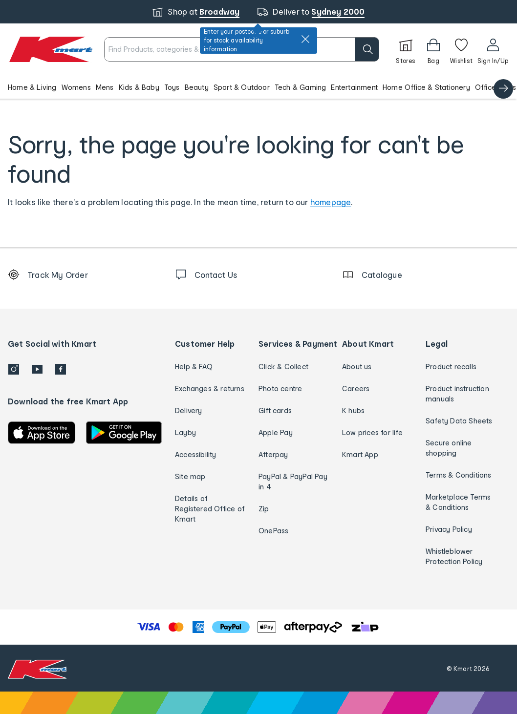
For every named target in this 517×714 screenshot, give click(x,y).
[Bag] (433, 49)
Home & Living (32, 87)
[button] (258, 87)
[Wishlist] (461, 49)
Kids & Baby (139, 87)
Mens (105, 87)
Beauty (197, 87)
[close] (305, 39)
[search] (367, 49)
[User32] (492, 49)
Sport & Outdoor (242, 87)
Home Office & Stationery (426, 87)
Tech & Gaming (300, 87)
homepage (330, 202)
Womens (76, 87)
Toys (172, 87)
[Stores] (405, 49)
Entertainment (354, 87)
